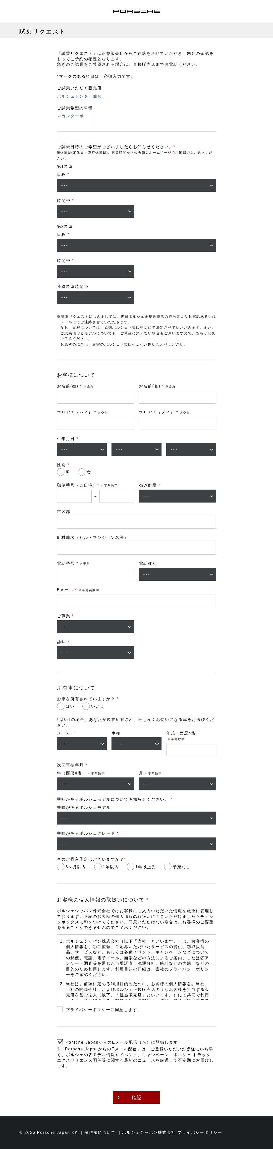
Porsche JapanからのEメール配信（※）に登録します (122, 1042)
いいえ (98, 706)
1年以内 (111, 867)
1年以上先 (145, 867)
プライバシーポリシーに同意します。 (104, 1010)
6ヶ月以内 (76, 867)
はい (70, 706)
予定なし (182, 867)
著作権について (100, 1132)
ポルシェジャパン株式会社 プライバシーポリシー (172, 1132)
